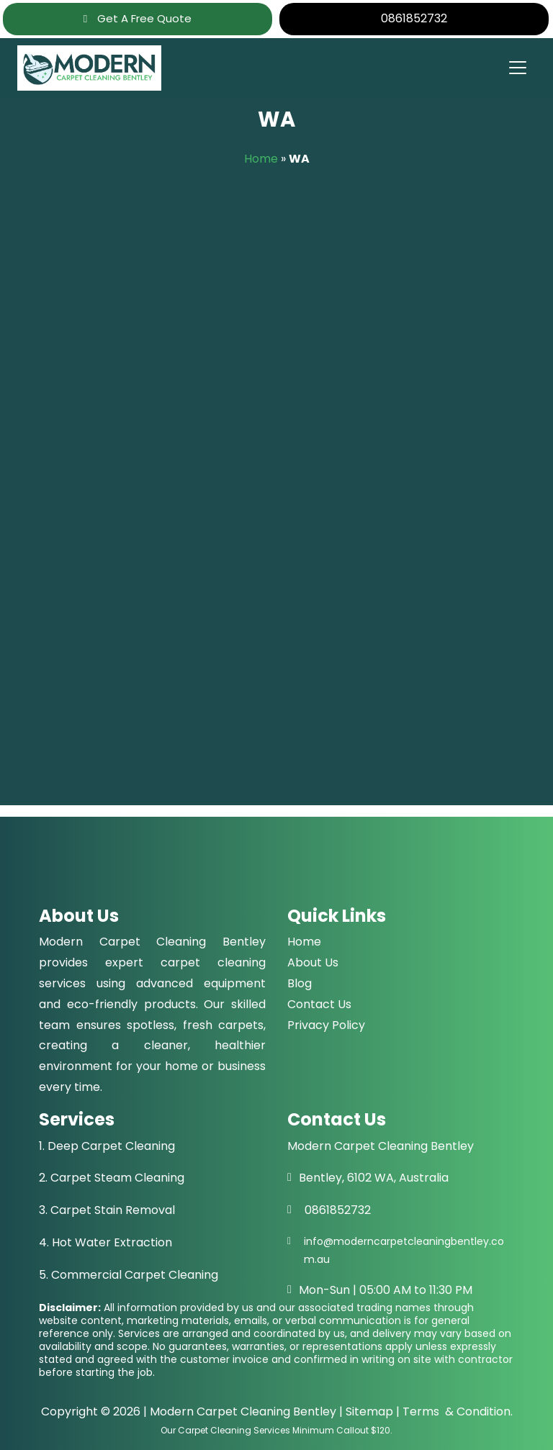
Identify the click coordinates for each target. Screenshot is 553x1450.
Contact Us (319, 1004)
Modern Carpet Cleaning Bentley (243, 1411)
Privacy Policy (326, 1025)
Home (261, 158)
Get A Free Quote (138, 18)
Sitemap (369, 1411)
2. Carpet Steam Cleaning (111, 1177)
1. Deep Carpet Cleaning (107, 1146)
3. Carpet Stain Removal (107, 1210)
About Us (312, 962)
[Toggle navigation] (517, 67)
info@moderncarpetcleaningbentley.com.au (404, 1250)
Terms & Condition (457, 1411)
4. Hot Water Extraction (105, 1242)
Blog (299, 983)
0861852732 (414, 18)
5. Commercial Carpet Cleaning (128, 1275)
